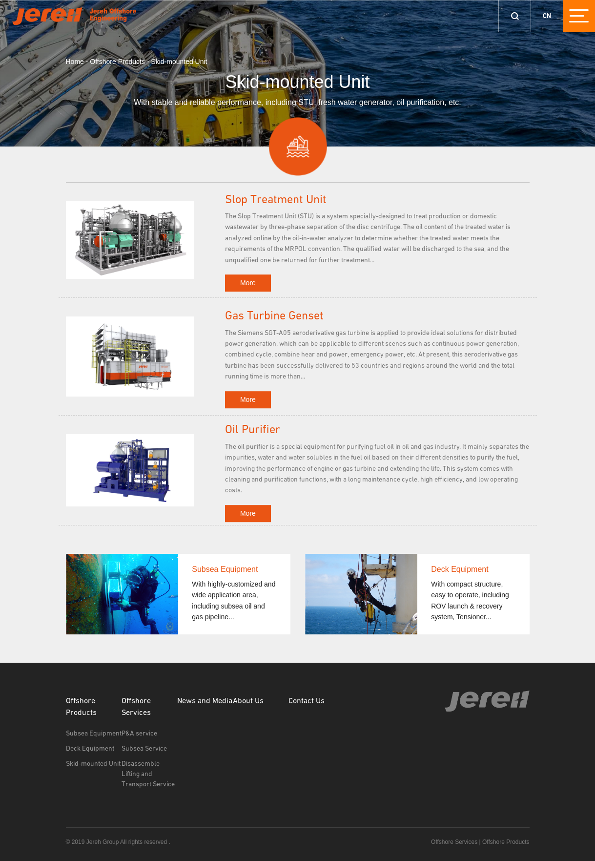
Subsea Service (144, 748)
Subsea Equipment (94, 733)
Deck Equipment (90, 748)
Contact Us (306, 701)
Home (75, 61)
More (248, 283)
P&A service (139, 733)
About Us (248, 701)
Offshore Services (136, 707)
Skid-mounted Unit (179, 61)
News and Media (204, 701)
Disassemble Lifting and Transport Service (148, 774)
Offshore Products (117, 61)
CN (547, 16)
